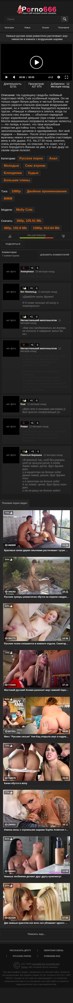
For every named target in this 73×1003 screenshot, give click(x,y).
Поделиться (13, 244)
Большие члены (17, 180)
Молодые (11, 165)
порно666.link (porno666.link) (46, 964)
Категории (9, 28)
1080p (16, 191)
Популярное (63, 28)
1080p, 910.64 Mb (46, 228)
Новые (27, 28)
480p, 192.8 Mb (15, 228)
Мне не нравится (63, 236)
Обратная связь (53, 950)
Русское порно (31, 158)
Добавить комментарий (54, 255)
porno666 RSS (52, 956)
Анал (53, 158)
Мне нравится (10, 236)
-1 (37, 268)
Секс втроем (35, 165)
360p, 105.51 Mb (28, 221)
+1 (32, 268)
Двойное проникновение (47, 191)
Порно (24, 967)
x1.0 (50, 77)
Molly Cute (24, 209)
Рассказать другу (20, 950)
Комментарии (9, 252)
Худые (33, 173)
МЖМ (8, 198)
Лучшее (45, 28)
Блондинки (13, 173)
